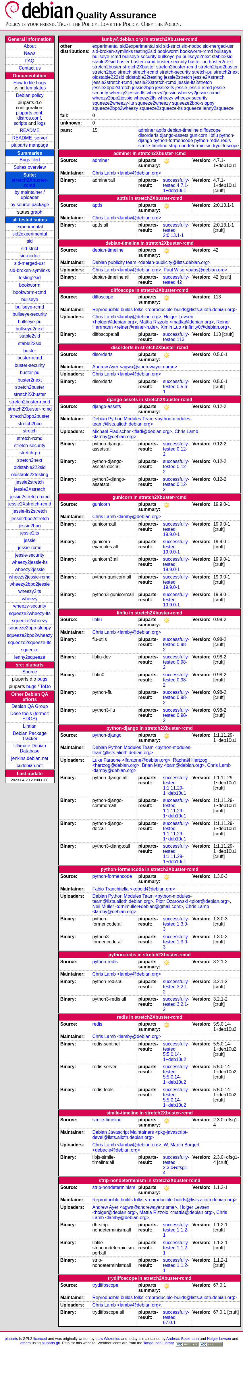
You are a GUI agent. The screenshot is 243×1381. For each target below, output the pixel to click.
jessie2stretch (30, 482)
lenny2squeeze (29, 657)
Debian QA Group (29, 706)
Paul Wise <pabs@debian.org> (195, 269)
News (29, 53)
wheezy (29, 598)
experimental (30, 226)
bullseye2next (30, 328)
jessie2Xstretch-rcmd (29, 503)
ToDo (45, 686)
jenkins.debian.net (29, 758)
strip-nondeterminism (190, 145)
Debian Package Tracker (30, 736)
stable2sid (29, 336)
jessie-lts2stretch (30, 511)
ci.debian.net (30, 765)
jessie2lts (29, 532)
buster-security (30, 365)
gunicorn (198, 135)
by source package (29, 204)
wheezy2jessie (30, 569)
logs (41, 123)
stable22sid (29, 343)
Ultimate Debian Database (30, 748)
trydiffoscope (226, 145)
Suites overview (30, 167)
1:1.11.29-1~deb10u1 (174, 791)
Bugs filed (30, 159)
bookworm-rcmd (29, 292)
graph (37, 212)
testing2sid (30, 277)
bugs (42, 679)
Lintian (29, 726)
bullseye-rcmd (30, 306)
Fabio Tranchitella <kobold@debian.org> (133, 888)
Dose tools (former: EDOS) (29, 716)
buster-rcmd (30, 357)
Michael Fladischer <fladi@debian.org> (132, 431)
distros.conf (29, 118)
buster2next (30, 380)
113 (181, 339)
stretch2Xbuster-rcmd (29, 183)
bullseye (29, 299)
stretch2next (29, 460)
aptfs (161, 130)
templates (36, 87)
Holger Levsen (219, 1338)
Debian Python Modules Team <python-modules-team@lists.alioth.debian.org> (142, 421)
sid (29, 241)
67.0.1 (169, 1322)
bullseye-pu (30, 321)
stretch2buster (29, 387)
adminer (146, 130)
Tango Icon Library (158, 1343)
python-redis (206, 140)
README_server (29, 137)
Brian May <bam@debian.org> (173, 765)
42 (179, 282)
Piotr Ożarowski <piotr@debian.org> (193, 901)
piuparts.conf (29, 112)
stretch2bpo (30, 423)
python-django (106, 735)
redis (226, 140)
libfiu (213, 135)
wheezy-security (29, 606)
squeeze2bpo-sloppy (30, 627)
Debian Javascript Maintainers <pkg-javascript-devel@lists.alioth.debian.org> (140, 1135)
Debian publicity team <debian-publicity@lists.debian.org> (151, 262)
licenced (40, 1338)
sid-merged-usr (29, 263)
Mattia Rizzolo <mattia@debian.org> (176, 321)
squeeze (29, 649)
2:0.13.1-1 (173, 235)
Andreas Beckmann (182, 1338)
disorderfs (148, 135)
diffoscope (210, 130)
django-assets (174, 135)
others (25, 1343)
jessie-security (29, 555)
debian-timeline (183, 130)
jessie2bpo (30, 525)
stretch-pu (30, 452)
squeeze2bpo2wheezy (30, 635)
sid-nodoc (30, 255)
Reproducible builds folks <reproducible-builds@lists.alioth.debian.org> (164, 309)
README (29, 130)
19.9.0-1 (171, 534)
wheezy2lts (29, 591)
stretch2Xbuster (30, 394)
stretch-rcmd (30, 438)
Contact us (30, 68)
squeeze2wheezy (30, 620)
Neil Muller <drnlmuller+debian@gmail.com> (137, 906)
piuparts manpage (29, 145)
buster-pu (30, 372)
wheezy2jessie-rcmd (30, 576)
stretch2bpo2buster (29, 416)
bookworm (30, 285)
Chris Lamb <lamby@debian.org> (126, 173)
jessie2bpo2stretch (30, 518)
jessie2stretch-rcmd (30, 496)
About (30, 46)
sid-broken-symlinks (29, 270)
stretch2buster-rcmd (29, 401)
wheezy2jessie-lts (30, 562)
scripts (20, 123)
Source (29, 671)
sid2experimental (29, 233)
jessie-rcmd (30, 547)
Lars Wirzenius (108, 1338)
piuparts (11, 1338)
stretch (29, 430)
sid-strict (29, 248)
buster (29, 350)
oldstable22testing (29, 474)
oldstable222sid (30, 467)
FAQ (29, 60)
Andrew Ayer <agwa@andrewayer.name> (134, 366)
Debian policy (29, 95)
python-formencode (173, 140)
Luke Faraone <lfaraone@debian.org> (131, 760)
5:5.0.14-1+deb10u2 (174, 1057)
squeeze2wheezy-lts (30, 613)
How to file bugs (29, 82)
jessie (30, 540)
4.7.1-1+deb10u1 (176, 188)
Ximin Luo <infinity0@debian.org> (195, 327)
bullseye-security (30, 314)
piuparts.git (51, 1343)
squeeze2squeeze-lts (29, 642)
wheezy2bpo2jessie (30, 584)
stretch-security (29, 445)
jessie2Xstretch (29, 489)
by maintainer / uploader (30, 195)
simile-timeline (152, 145)
